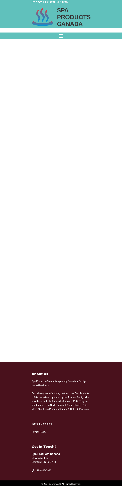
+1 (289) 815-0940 (56, 2)
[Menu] (61, 36)
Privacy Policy (39, 431)
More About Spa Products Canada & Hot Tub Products (60, 409)
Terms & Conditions (42, 423)
